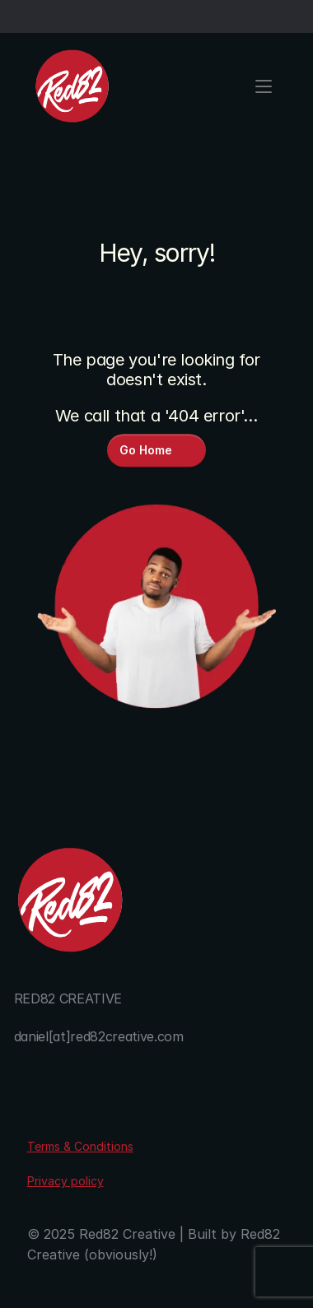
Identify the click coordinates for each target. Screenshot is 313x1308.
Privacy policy (65, 1181)
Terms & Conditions (80, 1146)
